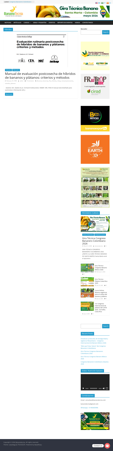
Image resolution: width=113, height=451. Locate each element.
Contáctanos (87, 22)
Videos (77, 22)
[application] (95, 382)
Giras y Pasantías (39, 22)
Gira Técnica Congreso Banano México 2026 (101, 268)
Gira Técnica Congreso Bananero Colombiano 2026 (94, 241)
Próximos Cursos (100, 235)
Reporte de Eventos (64, 22)
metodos (7, 83)
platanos (13, 83)
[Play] (83, 388)
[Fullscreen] (107, 388)
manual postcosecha (67, 81)
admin (22, 81)
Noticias (8, 22)
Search (105, 32)
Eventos (52, 22)
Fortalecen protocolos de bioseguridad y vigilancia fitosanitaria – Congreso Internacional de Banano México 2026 (94, 341)
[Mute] (104, 388)
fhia (50, 81)
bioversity (45, 81)
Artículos (17, 22)
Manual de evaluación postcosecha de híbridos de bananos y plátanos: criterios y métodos (40, 75)
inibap (59, 81)
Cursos (26, 22)
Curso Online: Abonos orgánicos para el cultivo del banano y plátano (101, 293)
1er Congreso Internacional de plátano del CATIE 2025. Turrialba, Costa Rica (101, 308)
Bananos (39, 81)
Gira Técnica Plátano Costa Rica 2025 (101, 281)
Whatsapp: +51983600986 (89, 408)
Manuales (16, 70)
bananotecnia (99, 246)
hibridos (54, 81)
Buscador (84, 29)
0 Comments (29, 81)
